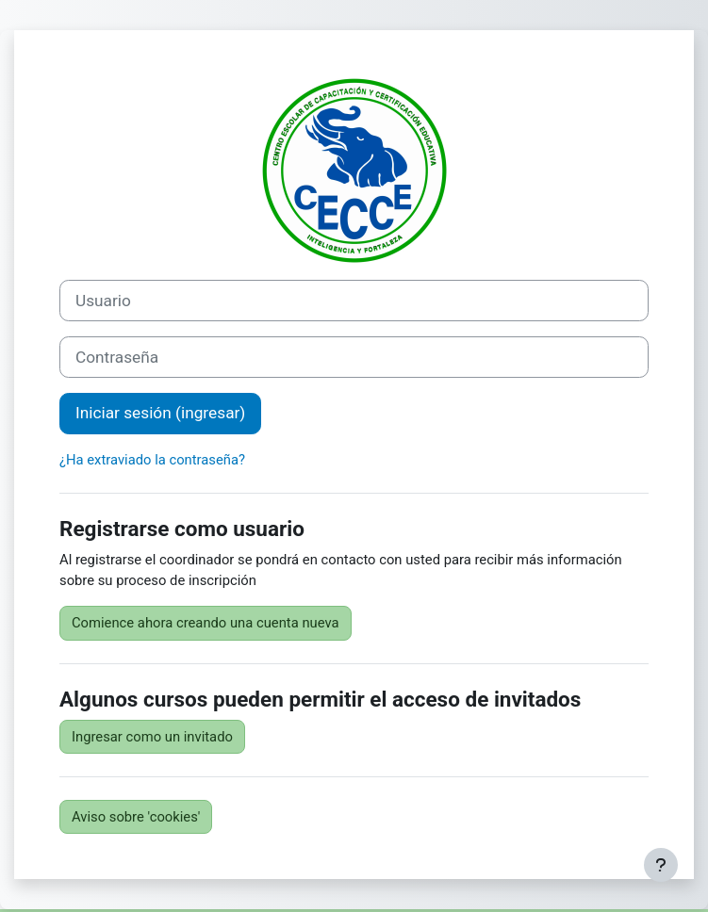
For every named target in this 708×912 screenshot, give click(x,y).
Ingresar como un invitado (152, 736)
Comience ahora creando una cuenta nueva (205, 622)
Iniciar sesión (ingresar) (160, 412)
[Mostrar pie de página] (661, 865)
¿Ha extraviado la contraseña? (152, 459)
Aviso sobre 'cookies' (136, 816)
